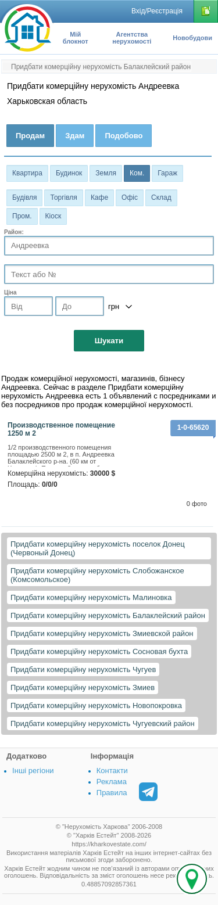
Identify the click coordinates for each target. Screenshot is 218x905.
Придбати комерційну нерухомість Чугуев (83, 669)
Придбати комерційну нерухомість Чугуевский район (102, 723)
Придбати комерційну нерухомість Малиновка (91, 597)
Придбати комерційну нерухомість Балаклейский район (107, 615)
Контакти (112, 770)
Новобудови (192, 37)
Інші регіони (32, 770)
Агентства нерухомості (131, 38)
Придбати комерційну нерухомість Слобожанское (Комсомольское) (97, 575)
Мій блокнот (75, 38)
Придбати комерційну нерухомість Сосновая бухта (99, 651)
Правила (112, 792)
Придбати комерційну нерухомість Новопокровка (96, 705)
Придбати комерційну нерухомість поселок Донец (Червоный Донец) (97, 548)
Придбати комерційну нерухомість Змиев (82, 687)
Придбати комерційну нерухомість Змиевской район (102, 633)
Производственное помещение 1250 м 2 (61, 429)
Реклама (112, 781)
